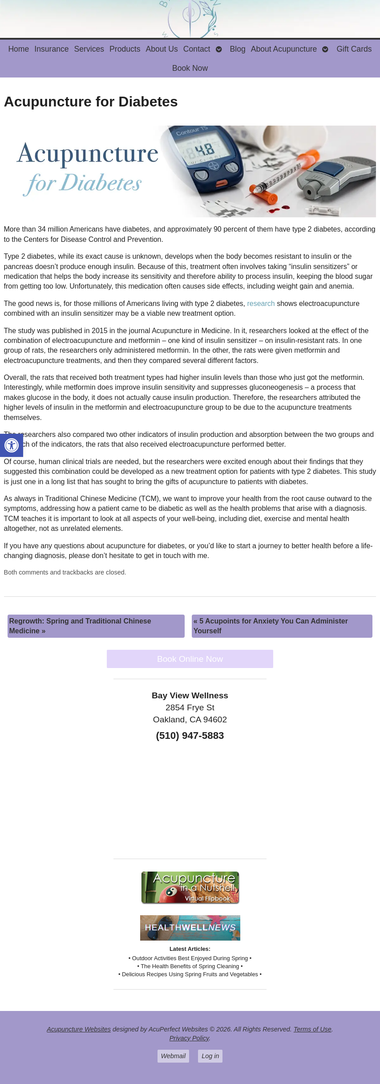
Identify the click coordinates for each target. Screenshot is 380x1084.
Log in (210, 1056)
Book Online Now (190, 659)
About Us (162, 49)
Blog (238, 49)
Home (18, 49)
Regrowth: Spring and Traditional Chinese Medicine (80, 626)
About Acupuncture (284, 49)
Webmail (173, 1056)
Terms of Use (312, 1029)
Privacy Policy (189, 1038)
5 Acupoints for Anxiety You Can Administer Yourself (271, 626)
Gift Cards (354, 49)
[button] (11, 445)
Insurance (51, 49)
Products (124, 49)
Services (89, 49)
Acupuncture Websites (79, 1029)
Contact (196, 49)
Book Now (190, 68)
